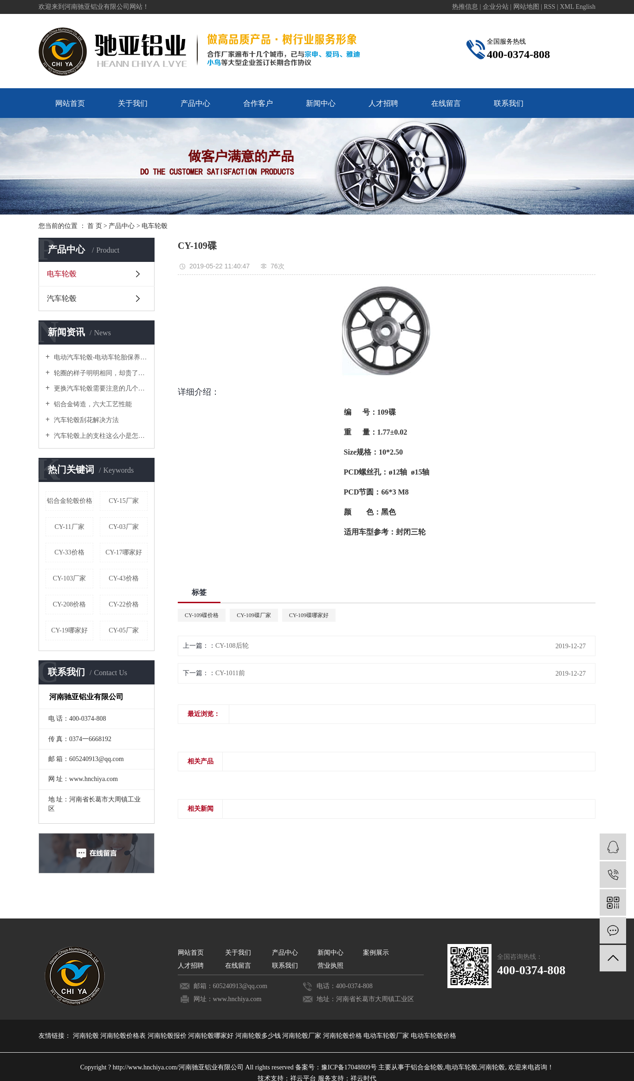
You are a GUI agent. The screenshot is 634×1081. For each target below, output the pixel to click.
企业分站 (496, 6)
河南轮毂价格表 (124, 1035)
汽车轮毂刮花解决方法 (85, 420)
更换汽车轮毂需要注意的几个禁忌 (100, 388)
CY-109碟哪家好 (309, 615)
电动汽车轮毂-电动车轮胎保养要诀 (100, 357)
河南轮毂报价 (168, 1035)
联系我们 (509, 103)
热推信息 (465, 6)
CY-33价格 (69, 552)
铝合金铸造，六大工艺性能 (92, 404)
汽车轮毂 (62, 298)
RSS (549, 6)
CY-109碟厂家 (254, 615)
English (585, 6)
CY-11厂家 (69, 526)
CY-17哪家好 (123, 552)
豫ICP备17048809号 (349, 1067)
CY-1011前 (230, 673)
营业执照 (330, 965)
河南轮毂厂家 (302, 1035)
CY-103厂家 (69, 578)
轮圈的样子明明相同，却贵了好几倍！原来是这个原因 (100, 373)
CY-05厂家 (124, 630)
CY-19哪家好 (69, 630)
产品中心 (195, 103)
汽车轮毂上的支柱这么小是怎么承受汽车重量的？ (100, 435)
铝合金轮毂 (427, 1067)
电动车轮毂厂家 (387, 1035)
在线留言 (446, 103)
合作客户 (258, 103)
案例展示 (376, 952)
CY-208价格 (69, 604)
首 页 (94, 225)
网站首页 (70, 103)
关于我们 (133, 103)
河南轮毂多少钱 (259, 1035)
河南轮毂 (87, 1035)
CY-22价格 (124, 604)
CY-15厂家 (124, 500)
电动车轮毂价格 (433, 1035)
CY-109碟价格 (202, 615)
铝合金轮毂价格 (69, 500)
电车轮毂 (155, 225)
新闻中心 (321, 103)
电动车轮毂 (461, 1067)
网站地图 (527, 6)
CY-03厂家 (124, 526)
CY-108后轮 (232, 645)
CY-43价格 (124, 578)
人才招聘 (383, 103)
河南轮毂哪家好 (211, 1035)
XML (567, 6)
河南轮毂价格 (343, 1035)
